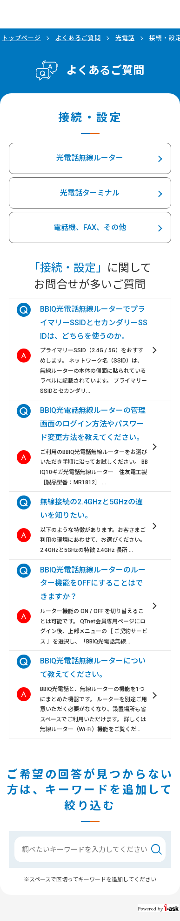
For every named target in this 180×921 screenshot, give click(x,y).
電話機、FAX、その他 (89, 227)
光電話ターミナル (90, 192)
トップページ (21, 38)
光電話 (125, 38)
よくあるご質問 (78, 38)
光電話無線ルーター (89, 158)
